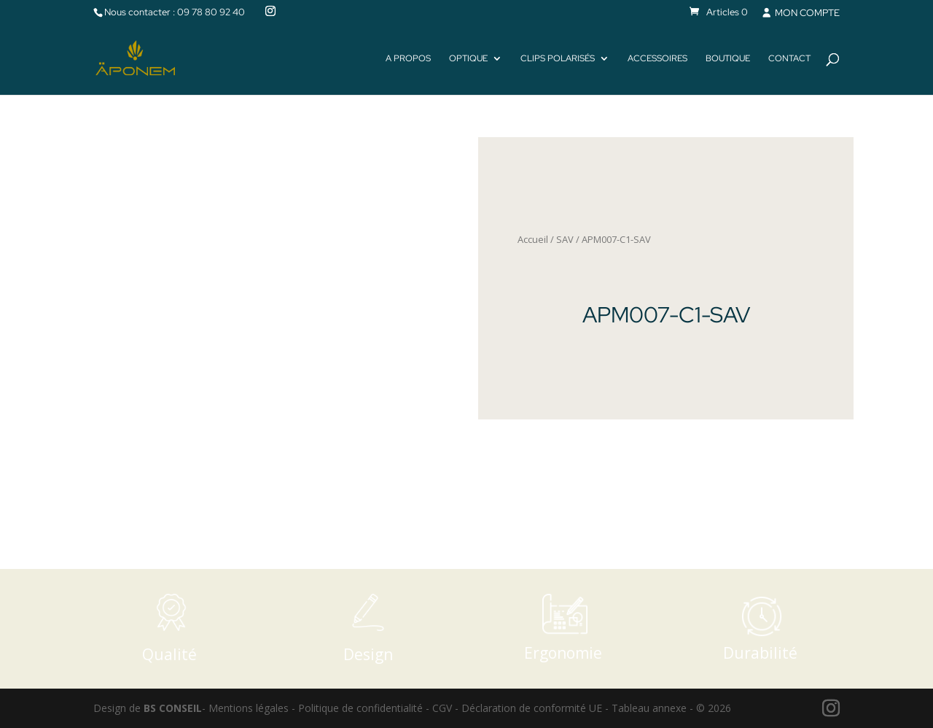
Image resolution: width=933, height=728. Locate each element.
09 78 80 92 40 (211, 12)
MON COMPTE (800, 13)
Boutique (728, 58)
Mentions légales (248, 708)
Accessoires (657, 58)
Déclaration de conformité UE (531, 708)
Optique (468, 58)
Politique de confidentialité (360, 708)
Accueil (533, 239)
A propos (408, 58)
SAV (565, 239)
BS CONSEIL (173, 708)
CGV (442, 708)
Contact (789, 58)
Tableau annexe (649, 708)
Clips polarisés (557, 58)
